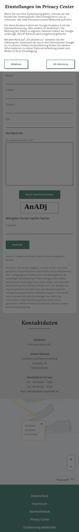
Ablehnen (16, 64)
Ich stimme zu (60, 64)
